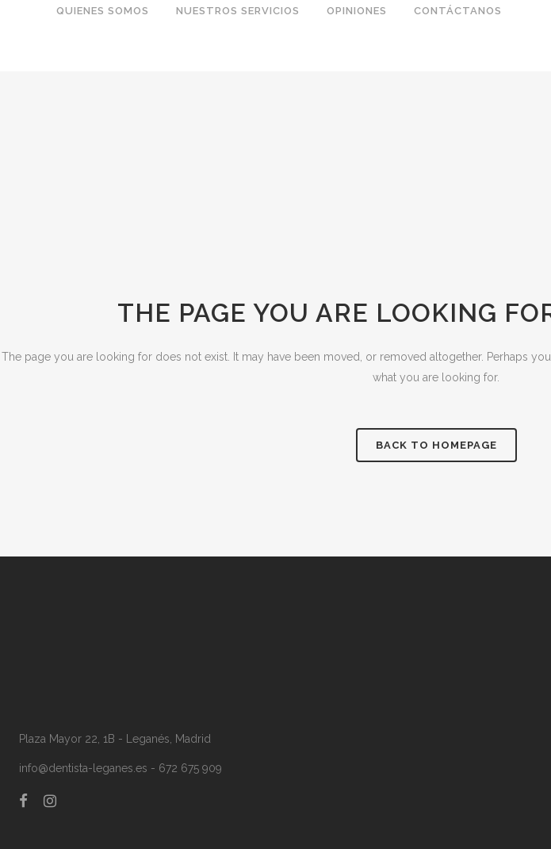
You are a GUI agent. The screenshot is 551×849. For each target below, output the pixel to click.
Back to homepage (436, 445)
